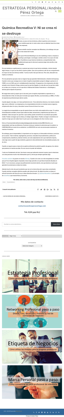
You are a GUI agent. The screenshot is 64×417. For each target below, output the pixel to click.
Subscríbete (56, 224)
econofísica (7, 175)
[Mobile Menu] (60, 11)
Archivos (5, 236)
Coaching (5, 38)
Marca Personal (11, 38)
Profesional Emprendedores (22, 38)
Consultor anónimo (7, 158)
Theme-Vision (19, 411)
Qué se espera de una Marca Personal (14, 196)
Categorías (32, 242)
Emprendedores (11, 182)
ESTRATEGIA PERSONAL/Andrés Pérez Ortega (32, 10)
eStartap (27, 158)
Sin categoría (42, 38)
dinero (4, 182)
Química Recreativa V (46, 173)
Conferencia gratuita (52, 196)
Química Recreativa (33, 38)
